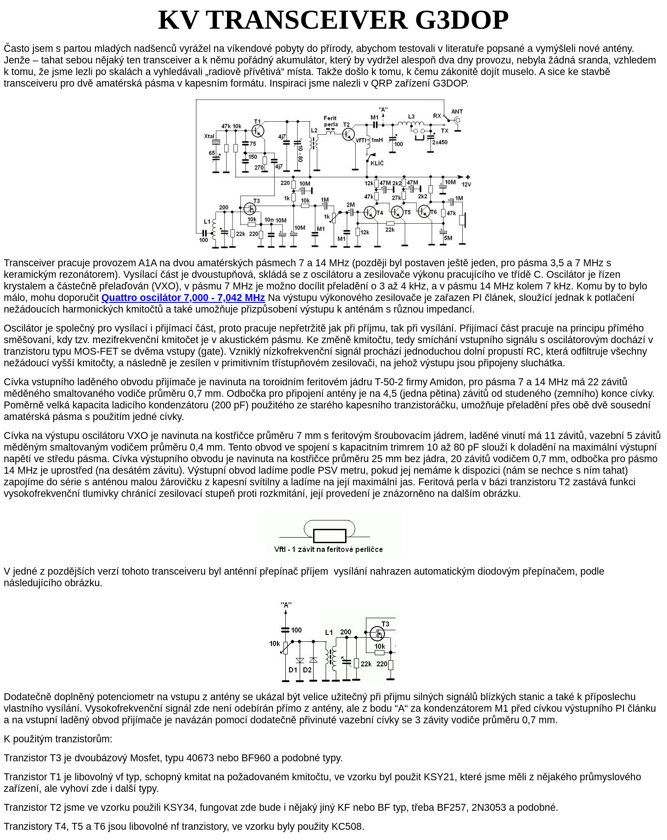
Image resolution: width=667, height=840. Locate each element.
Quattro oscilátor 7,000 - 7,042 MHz (183, 297)
